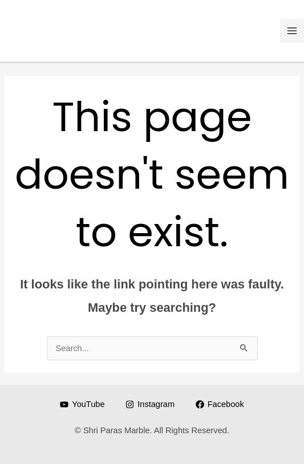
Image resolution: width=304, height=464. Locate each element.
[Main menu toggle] (292, 31)
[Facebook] (220, 404)
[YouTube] (82, 404)
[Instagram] (149, 404)
